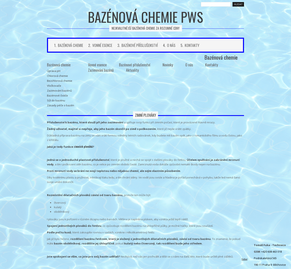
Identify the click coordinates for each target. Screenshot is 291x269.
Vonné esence (102, 45)
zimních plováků (83, 146)
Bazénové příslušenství (139, 45)
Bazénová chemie (70, 45)
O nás (171, 45)
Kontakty (192, 45)
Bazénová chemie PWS (145, 16)
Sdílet (244, 259)
